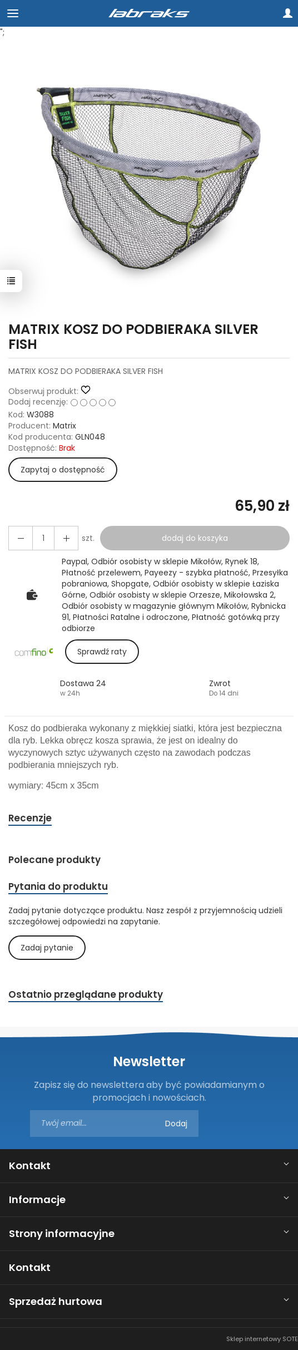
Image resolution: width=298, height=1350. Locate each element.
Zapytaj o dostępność (63, 469)
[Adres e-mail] (114, 1123)
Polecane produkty (54, 859)
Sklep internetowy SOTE (262, 1338)
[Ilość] (43, 538)
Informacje (37, 1199)
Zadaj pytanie (47, 947)
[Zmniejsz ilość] (66, 538)
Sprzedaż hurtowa (55, 1301)
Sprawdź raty (102, 651)
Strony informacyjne (62, 1233)
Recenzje (30, 818)
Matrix (64, 425)
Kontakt (30, 1165)
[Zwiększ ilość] (20, 538)
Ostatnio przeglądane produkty (85, 994)
